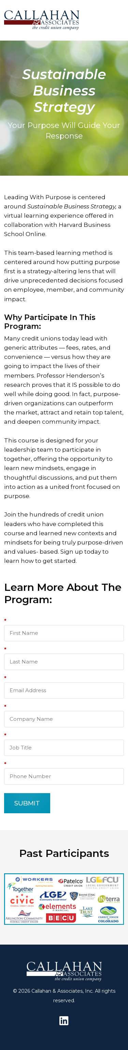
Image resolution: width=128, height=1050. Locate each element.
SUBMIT (27, 803)
